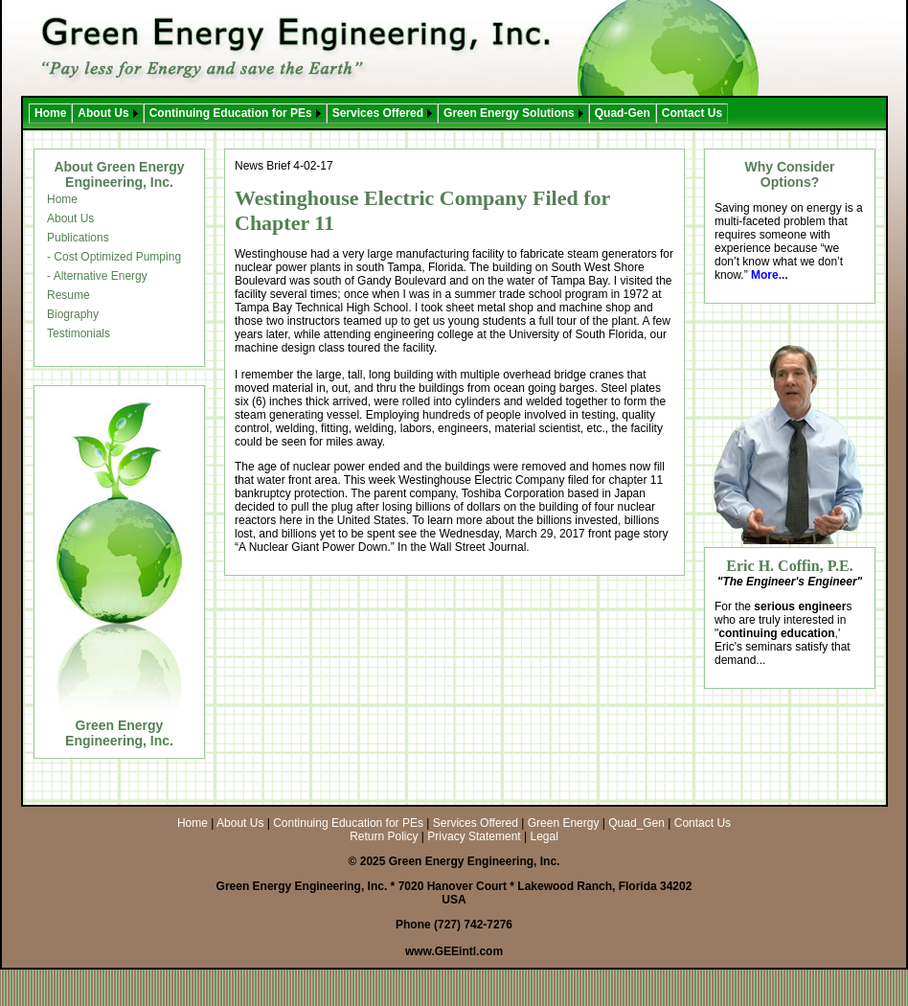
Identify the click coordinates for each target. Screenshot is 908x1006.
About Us (103, 113)
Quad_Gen (636, 823)
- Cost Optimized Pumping (114, 256)
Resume (68, 295)
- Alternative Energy (97, 276)
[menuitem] (50, 113)
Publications (78, 237)
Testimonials (78, 333)
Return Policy (384, 836)
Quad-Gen (622, 113)
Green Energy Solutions (509, 113)
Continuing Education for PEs (230, 113)
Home (50, 113)
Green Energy (564, 823)
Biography (73, 314)
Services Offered (377, 113)
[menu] (114, 266)
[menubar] (378, 113)
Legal (543, 836)
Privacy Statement (473, 836)
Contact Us (692, 113)
